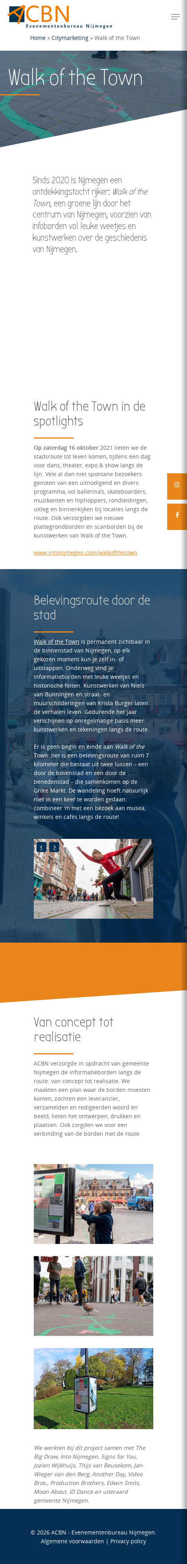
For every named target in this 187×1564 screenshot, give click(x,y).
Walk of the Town (56, 641)
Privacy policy (128, 1541)
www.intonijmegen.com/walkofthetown (85, 552)
